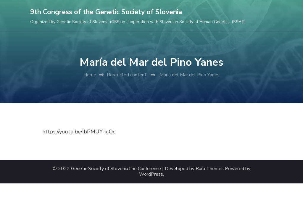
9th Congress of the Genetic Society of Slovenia (106, 12)
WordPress (151, 174)
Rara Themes (210, 169)
